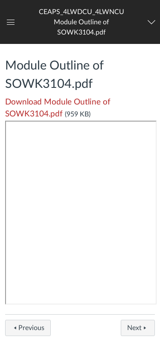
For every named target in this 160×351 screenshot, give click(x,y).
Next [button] (137, 329)
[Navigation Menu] (152, 22)
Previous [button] (28, 329)
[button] (81, 22)
